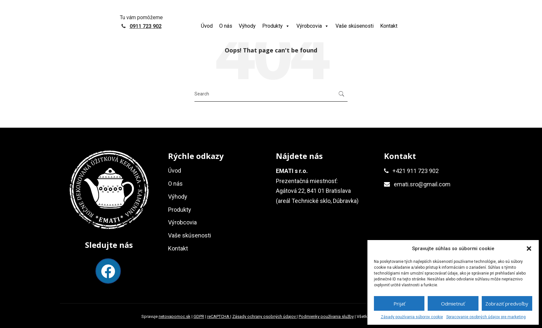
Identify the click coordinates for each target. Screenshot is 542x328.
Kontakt (388, 26)
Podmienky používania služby (326, 316)
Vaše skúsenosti (354, 26)
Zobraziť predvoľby (506, 303)
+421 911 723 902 (415, 170)
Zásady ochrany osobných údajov (264, 316)
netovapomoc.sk (175, 316)
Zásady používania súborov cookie (412, 317)
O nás (225, 26)
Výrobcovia (312, 26)
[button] (529, 248)
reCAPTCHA (218, 316)
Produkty (276, 26)
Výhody (247, 26)
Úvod (207, 26)
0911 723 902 (146, 26)
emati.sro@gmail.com (422, 184)
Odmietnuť (453, 303)
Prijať (399, 303)
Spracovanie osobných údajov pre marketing (486, 317)
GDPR (198, 316)
